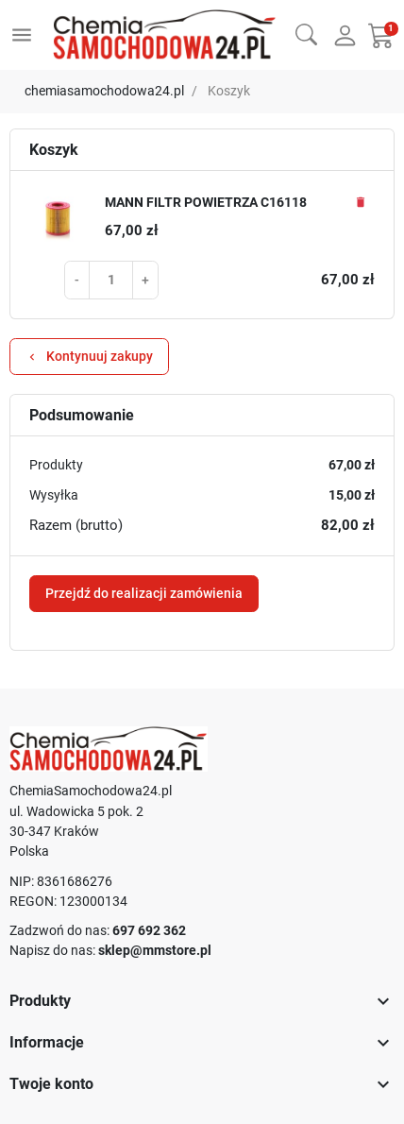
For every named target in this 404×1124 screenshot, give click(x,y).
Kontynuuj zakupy (89, 356)
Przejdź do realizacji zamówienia (144, 593)
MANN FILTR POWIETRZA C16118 (206, 202)
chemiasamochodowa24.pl (104, 90)
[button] (306, 32)
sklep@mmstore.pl (154, 950)
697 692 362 (149, 930)
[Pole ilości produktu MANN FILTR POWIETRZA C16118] (111, 279)
